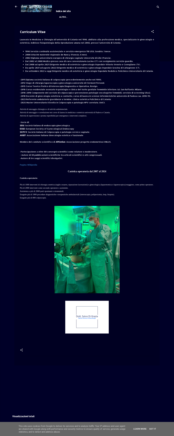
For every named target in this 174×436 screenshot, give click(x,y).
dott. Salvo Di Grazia (36, 6)
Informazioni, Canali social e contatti (97, 17)
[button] (152, 32)
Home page (64, 17)
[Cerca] (158, 7)
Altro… (128, 17)
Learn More (140, 429)
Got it (152, 429)
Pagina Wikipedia (28, 164)
